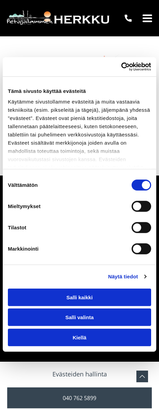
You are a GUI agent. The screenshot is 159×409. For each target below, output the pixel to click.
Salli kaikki (79, 297)
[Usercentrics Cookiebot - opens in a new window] (121, 66)
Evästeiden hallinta (79, 374)
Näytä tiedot (123, 276)
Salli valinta (79, 317)
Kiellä (79, 337)
